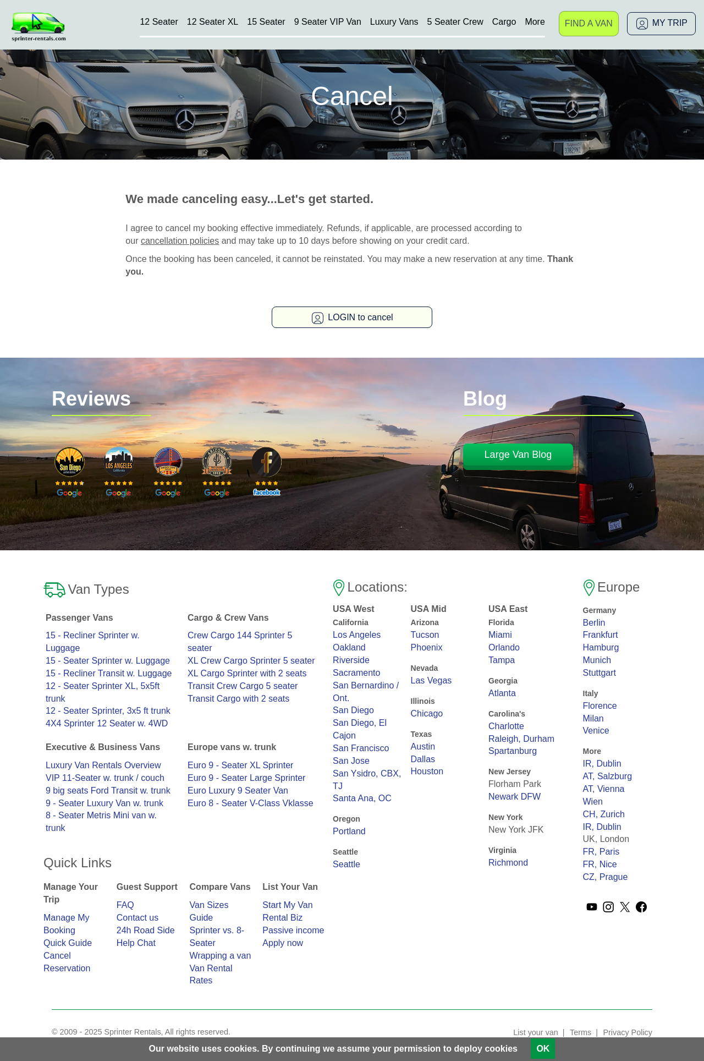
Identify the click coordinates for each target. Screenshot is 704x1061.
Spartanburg (512, 751)
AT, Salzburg (607, 776)
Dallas (423, 759)
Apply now (282, 943)
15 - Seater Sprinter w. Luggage (108, 660)
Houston (427, 771)
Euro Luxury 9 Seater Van (238, 790)
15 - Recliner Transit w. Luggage (109, 673)
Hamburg (601, 647)
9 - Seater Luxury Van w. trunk (104, 803)
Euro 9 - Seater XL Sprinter (240, 765)
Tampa (501, 660)
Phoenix (427, 647)
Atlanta (502, 693)
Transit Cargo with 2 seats (238, 698)
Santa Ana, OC (362, 798)
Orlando (504, 647)
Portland (349, 831)
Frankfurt (600, 634)
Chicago (427, 713)
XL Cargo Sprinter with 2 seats (247, 673)
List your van (535, 1032)
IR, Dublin (602, 763)
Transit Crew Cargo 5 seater (243, 686)
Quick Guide (67, 943)
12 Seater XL (212, 21)
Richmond (508, 862)
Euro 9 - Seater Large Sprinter (246, 778)
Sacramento (356, 672)
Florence (600, 705)
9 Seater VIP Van (327, 21)
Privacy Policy (627, 1032)
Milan (593, 718)
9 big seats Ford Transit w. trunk (108, 790)
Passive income (293, 930)
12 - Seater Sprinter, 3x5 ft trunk (108, 710)
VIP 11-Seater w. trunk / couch (105, 778)
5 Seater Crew (455, 21)
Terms (580, 1032)
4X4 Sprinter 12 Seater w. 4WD (107, 723)
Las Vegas (431, 680)
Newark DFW (514, 796)
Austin (423, 746)
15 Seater (266, 21)
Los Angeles (357, 634)
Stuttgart (599, 672)
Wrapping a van (220, 955)
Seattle (346, 864)
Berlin (594, 622)
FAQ (125, 905)
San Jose (351, 760)
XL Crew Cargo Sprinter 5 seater (251, 660)
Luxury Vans (394, 21)
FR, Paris (601, 851)
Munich (597, 660)
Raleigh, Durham (521, 738)
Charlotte (506, 726)
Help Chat (136, 943)
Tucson (425, 634)
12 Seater (159, 21)
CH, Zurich (604, 814)
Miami (500, 634)
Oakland (349, 647)
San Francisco (361, 748)
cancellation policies (180, 240)
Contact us (137, 917)
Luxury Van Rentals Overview (103, 765)
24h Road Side (146, 930)
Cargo (504, 21)
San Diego (353, 710)
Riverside (351, 660)
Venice (596, 730)
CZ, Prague (605, 877)
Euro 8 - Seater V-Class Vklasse (251, 803)
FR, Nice (600, 864)
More (534, 21)
